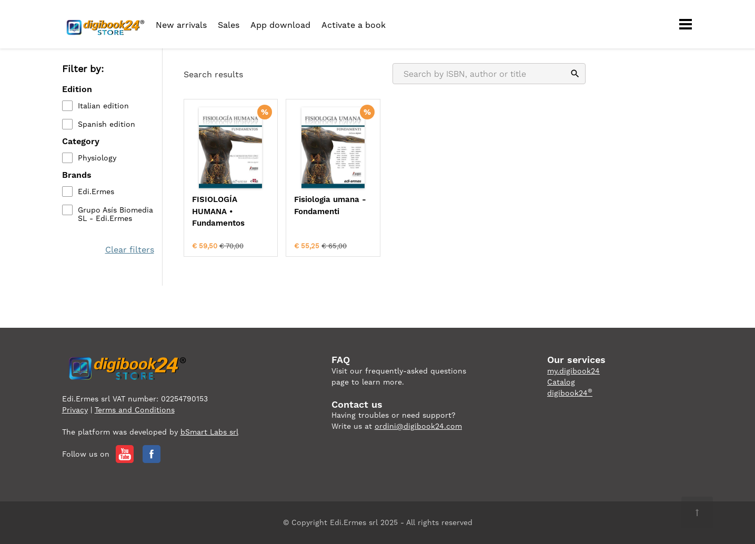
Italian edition (103, 106)
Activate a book (353, 25)
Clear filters (129, 250)
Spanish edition (106, 124)
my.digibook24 (573, 371)
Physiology (97, 158)
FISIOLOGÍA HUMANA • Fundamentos (218, 211)
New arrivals (181, 25)
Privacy (75, 410)
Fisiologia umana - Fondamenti (330, 205)
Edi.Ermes (96, 191)
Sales (228, 25)
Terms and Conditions (135, 410)
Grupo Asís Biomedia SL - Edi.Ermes (115, 214)
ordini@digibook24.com (418, 426)
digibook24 (569, 393)
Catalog (561, 382)
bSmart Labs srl (209, 432)
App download (280, 25)
